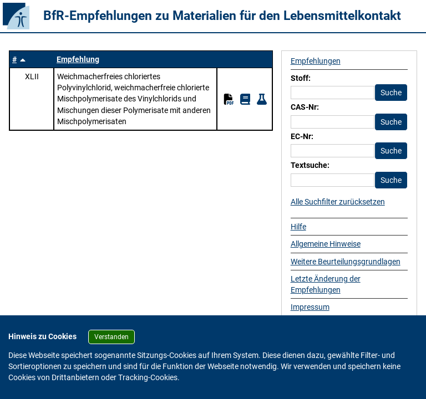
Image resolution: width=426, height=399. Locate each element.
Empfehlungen (316, 61)
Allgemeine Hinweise (326, 243)
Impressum (310, 307)
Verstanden (111, 337)
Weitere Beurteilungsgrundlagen (345, 261)
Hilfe (298, 226)
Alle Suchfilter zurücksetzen (338, 201)
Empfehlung (78, 59)
